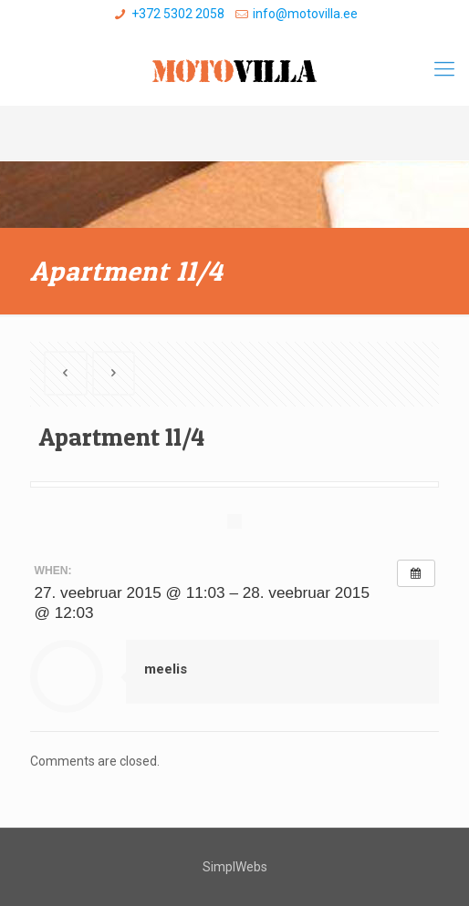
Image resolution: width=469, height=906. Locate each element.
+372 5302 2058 (177, 13)
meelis (165, 669)
